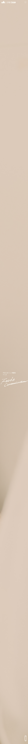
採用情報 (25, 738)
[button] (25, 2)
